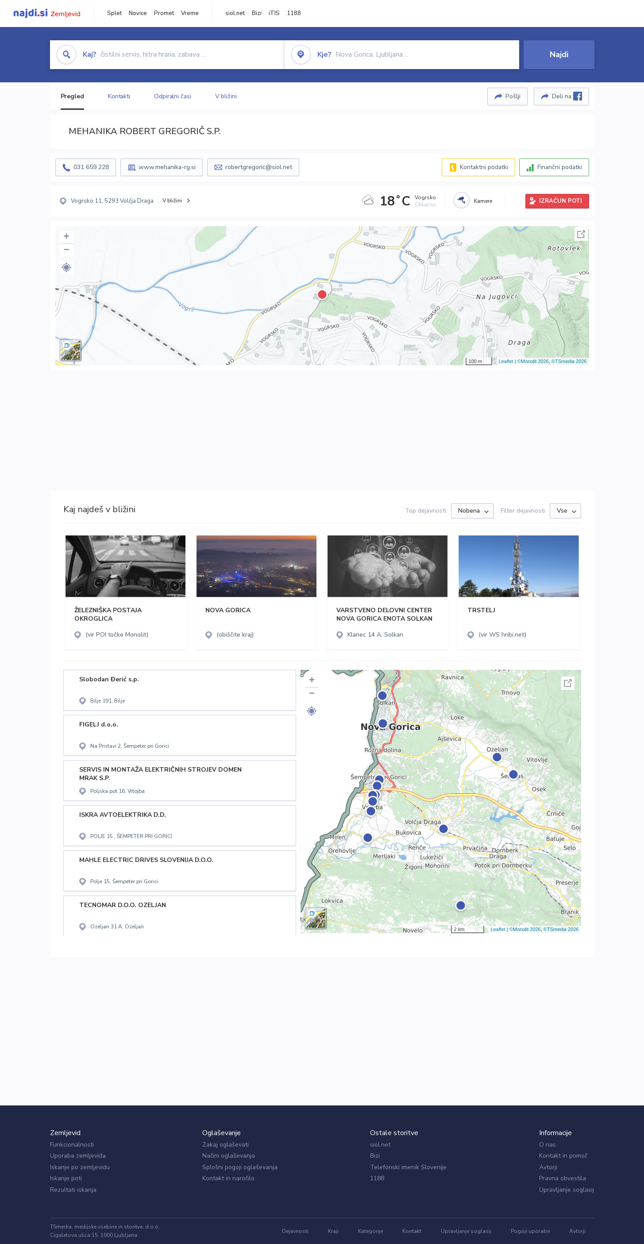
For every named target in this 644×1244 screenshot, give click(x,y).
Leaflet (506, 361)
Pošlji (513, 96)
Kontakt (411, 1231)
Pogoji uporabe (530, 1231)
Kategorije (370, 1231)
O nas (547, 1144)
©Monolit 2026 (533, 361)
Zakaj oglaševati (225, 1144)
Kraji (333, 1231)
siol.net (235, 13)
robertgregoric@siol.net (258, 167)
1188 (294, 13)
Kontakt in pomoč (563, 1155)
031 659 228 (91, 167)
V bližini (226, 96)
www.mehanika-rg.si (167, 167)
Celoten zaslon (581, 234)
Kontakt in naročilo (228, 1178)
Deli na (567, 96)
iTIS (274, 13)
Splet (114, 13)
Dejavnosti (295, 1231)
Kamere (483, 201)
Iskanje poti (66, 1178)
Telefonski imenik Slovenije (408, 1167)
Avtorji (548, 1167)
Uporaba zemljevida (78, 1155)
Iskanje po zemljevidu (80, 1167)
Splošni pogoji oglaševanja (240, 1167)
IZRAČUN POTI (560, 201)
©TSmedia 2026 (569, 361)
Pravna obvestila (562, 1178)
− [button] (66, 250)
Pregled (72, 96)
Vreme (190, 13)
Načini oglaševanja (228, 1155)
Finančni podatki (559, 167)
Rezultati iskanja (73, 1190)
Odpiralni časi (172, 96)
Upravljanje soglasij (566, 1190)
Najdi (559, 54)
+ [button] (66, 237)
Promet (164, 13)
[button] (66, 267)
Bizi (257, 13)
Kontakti (119, 96)
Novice (138, 13)
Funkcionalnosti (72, 1144)
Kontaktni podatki (484, 167)
